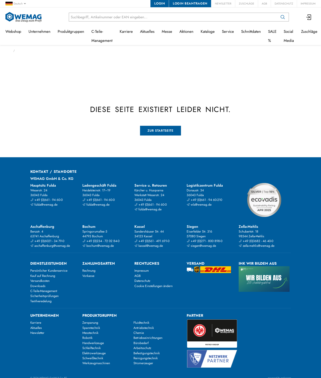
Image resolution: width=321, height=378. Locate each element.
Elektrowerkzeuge (94, 353)
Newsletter (223, 4)
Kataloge (208, 31)
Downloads (37, 286)
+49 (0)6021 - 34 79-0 (47, 241)
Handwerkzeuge (93, 343)
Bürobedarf (141, 343)
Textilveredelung (41, 301)
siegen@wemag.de (201, 245)
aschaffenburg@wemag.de (50, 245)
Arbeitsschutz (142, 348)
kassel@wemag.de (148, 245)
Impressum (308, 4)
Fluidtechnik (141, 322)
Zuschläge (246, 4)
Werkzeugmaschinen (96, 363)
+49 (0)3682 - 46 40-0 (256, 241)
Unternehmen (39, 31)
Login (159, 3)
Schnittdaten (251, 31)
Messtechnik (90, 332)
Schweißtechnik (92, 358)
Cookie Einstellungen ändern (153, 286)
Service (228, 31)
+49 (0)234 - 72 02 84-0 (100, 241)
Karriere (126, 31)
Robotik (87, 337)
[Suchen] (283, 17)
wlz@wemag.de (199, 204)
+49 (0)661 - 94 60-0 (46, 199)
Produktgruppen (71, 31)
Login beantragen (190, 3)
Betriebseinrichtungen (147, 337)
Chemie (138, 332)
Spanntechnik (91, 328)
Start (8, 51)
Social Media (289, 36)
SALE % (272, 36)
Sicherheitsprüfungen (44, 296)
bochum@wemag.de (98, 245)
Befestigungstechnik (146, 353)
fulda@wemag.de (43, 204)
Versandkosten (40, 280)
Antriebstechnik (143, 328)
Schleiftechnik (91, 348)
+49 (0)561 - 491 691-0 (151, 241)
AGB (264, 4)
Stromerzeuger (143, 363)
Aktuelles (147, 31)
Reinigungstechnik (145, 358)
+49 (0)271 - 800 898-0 (204, 241)
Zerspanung (90, 322)
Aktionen (186, 31)
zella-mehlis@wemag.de (256, 245)
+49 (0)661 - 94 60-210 (204, 199)
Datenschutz (284, 4)
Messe (167, 31)
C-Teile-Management (101, 36)
